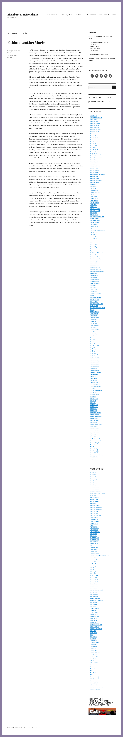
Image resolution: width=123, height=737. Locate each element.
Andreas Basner (94, 477)
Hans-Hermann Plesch (96, 259)
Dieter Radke (93, 525)
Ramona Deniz (94, 404)
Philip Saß (93, 400)
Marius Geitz (93, 356)
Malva (91, 338)
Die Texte (78, 15)
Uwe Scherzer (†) (94, 677)
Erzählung (16, 50)
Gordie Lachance (94, 554)
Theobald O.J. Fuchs (95, 445)
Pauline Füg (93, 392)
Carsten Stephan (94, 170)
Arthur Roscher (94, 487)
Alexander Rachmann (96, 118)
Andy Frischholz (94, 132)
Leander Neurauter (95, 598)
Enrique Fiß (93, 535)
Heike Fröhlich (94, 263)
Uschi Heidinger (94, 449)
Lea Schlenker (94, 314)
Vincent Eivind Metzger (96, 455)
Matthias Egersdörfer (96, 624)
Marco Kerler (93, 344)
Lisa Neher (93, 328)
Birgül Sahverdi (94, 497)
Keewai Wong (94, 592)
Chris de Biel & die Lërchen (97, 174)
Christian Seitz (94, 513)
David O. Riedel (94, 521)
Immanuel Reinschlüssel (97, 271)
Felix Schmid (93, 235)
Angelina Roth (94, 138)
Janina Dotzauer (94, 281)
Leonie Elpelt (93, 322)
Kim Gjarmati (94, 594)
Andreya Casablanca (95, 130)
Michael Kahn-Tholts (96, 628)
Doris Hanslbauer (95, 531)
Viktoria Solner (94, 685)
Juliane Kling (93, 291)
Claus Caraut (93, 186)
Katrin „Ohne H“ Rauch (96, 303)
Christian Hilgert (95, 505)
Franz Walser (93, 237)
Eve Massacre (94, 225)
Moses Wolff (93, 380)
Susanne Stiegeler (95, 443)
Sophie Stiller (94, 435)
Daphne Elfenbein (95, 192)
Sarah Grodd (93, 423)
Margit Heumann (95, 348)
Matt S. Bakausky (95, 362)
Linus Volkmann (94, 326)
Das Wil (92, 194)
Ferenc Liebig (93, 552)
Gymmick (93, 251)
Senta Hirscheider (95, 665)
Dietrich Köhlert (94, 527)
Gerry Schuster (94, 249)
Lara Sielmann (94, 596)
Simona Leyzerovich (95, 667)
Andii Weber (93, 120)
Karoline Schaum (95, 578)
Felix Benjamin (94, 233)
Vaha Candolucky (95, 679)
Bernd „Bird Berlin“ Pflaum (97, 158)
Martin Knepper (94, 360)
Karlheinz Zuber (94, 576)
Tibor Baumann (94, 447)
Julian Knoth (93, 289)
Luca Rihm (93, 332)
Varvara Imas (93, 681)
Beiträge (10, 50)
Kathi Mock (93, 584)
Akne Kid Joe (93, 116)
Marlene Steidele (94, 358)
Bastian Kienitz (94, 152)
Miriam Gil (93, 376)
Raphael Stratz (94, 406)
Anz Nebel (93, 148)
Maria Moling (94, 354)
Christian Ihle (94, 176)
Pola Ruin (93, 402)
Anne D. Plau (93, 144)
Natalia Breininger (95, 382)
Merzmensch (93, 368)
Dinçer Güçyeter (94, 202)
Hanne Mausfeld (94, 257)
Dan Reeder (93, 188)
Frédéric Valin (94, 245)
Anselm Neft (93, 146)
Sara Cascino (93, 659)
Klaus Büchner (94, 305)
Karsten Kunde (94, 580)
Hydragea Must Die (95, 269)
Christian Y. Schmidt (96, 180)
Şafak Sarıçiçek (94, 419)
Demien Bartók (94, 198)
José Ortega (93, 566)
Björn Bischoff (94, 162)
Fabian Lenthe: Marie (26, 42)
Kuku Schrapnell (94, 312)
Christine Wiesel (94, 182)
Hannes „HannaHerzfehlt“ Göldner (99, 556)
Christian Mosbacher (96, 507)
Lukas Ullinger (94, 334)
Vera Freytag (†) (94, 451)
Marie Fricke (93, 620)
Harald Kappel (94, 261)
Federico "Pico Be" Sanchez (97, 231)
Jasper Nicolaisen (95, 283)
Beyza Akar (93, 495)
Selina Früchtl (94, 663)
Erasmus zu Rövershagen (97, 217)
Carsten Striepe (94, 172)
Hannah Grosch (94, 255)
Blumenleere (93, 164)
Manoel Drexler (94, 614)
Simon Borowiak (94, 429)
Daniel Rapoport (94, 190)
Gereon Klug (93, 247)
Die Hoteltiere (94, 200)
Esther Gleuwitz (94, 219)
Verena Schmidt (94, 453)
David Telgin (93, 196)
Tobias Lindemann (95, 675)
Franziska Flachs (94, 239)
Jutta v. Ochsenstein (95, 293)
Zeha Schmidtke (94, 457)
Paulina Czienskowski (96, 390)
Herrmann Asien (94, 265)
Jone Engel (93, 285)
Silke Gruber (93, 427)
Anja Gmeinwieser (95, 140)
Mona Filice (93, 632)
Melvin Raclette (94, 366)
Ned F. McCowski (95, 384)
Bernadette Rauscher (95, 491)
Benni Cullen (93, 156)
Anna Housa (93, 142)
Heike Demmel (94, 558)
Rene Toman (93, 655)
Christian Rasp (94, 511)
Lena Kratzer (93, 316)
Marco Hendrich (94, 616)
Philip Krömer (94, 398)
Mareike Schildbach (95, 346)
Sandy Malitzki (94, 657)
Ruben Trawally (94, 415)
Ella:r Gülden (93, 212)
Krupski (92, 309)
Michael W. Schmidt (95, 372)
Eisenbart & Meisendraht (22, 14)
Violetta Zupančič (95, 689)
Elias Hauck (93, 204)
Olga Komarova (94, 643)
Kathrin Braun (94, 586)
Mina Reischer (94, 374)
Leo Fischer (93, 320)
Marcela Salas (94, 342)
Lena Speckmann (94, 318)
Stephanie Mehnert (95, 441)
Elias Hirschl (93, 206)
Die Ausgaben (67, 15)
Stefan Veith (93, 437)
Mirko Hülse (93, 378)
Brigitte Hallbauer (95, 166)
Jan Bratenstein (94, 279)
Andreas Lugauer (94, 126)
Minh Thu (93, 630)
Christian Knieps (94, 178)
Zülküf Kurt (93, 459)
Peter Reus (93, 396)
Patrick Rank (93, 645)
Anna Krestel (93, 485)
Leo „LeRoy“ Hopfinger (96, 600)
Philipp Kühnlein (95, 653)
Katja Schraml (94, 301)
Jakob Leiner (93, 277)
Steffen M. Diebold (95, 439)
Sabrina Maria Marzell (96, 417)
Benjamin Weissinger (96, 154)
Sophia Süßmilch (95, 433)
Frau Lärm (93, 241)
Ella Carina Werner (95, 210)
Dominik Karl (94, 529)
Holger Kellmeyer (95, 267)
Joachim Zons (94, 564)
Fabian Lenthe (94, 227)
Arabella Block (94, 150)
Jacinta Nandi (94, 275)
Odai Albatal (93, 641)
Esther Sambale (94, 538)
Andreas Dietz (94, 122)
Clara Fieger (93, 184)
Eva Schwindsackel (95, 221)
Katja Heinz (93, 588)
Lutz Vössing (93, 336)
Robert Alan (93, 411)
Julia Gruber (93, 568)
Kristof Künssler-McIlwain (97, 307)
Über (114, 15)
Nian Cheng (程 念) (95, 386)
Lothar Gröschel (94, 330)
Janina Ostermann (95, 562)
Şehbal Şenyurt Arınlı (96, 425)
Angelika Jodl (93, 136)
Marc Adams (93, 340)
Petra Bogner (93, 647)
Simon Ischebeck (95, 431)
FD (91, 229)
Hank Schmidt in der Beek (97, 253)
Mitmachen (91, 15)
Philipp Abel (93, 651)
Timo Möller (93, 673)
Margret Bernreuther (95, 350)
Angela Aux (93, 134)
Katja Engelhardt (94, 299)
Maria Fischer (94, 352)
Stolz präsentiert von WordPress (33, 728)
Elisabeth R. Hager (95, 208)
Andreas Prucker (94, 128)
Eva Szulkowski (94, 223)
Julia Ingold (93, 572)
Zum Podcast (104, 15)
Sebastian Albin (94, 661)
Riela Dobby (93, 408)
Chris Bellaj (93, 503)
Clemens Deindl (94, 517)
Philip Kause (93, 649)
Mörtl (91, 634)
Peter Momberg (94, 394)
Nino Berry (93, 388)
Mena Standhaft (94, 626)
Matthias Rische (94, 364)
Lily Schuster (93, 324)
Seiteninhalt (52, 15)
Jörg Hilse (93, 287)
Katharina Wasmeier (95, 297)
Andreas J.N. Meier (95, 124)
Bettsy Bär (93, 160)
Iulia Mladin (93, 273)
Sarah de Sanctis (94, 421)
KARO (92, 295)
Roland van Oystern (95, 413)
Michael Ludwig (94, 370)
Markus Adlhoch (94, 622)
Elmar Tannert (94, 215)
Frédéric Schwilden (95, 243)
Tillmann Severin (95, 671)
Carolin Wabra (94, 168)
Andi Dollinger (94, 473)
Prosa (9, 52)
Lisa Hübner (93, 604)
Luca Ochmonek (94, 608)
